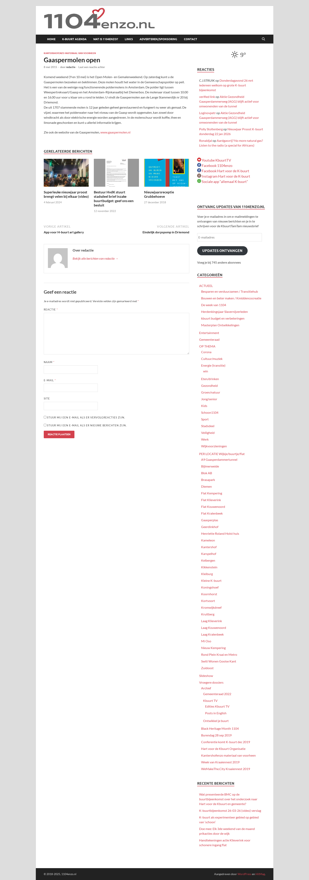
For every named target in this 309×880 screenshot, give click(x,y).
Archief (206, 688)
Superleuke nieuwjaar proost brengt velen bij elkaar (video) (66, 194)
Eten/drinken (210, 379)
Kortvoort (208, 601)
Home (51, 39)
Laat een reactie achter (91, 67)
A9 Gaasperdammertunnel (219, 459)
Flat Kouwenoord (213, 506)
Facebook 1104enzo (214, 165)
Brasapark (208, 480)
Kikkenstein (209, 567)
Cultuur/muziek (211, 359)
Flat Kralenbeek (212, 513)
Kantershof (209, 547)
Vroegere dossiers (211, 682)
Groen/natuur (210, 392)
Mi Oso (206, 641)
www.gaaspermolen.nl (115, 132)
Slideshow (206, 676)
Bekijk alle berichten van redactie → (95, 258)
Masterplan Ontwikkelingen (220, 325)
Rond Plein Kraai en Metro (219, 654)
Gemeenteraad (209, 339)
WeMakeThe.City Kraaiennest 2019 (225, 769)
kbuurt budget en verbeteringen (222, 318)
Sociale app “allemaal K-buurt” (222, 181)
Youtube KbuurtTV (214, 160)
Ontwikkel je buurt (216, 721)
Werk (205, 439)
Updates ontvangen (222, 251)
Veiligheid (208, 432)
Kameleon (208, 540)
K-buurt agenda (74, 39)
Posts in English (215, 713)
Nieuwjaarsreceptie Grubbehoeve (159, 194)
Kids (204, 406)
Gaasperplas (209, 520)
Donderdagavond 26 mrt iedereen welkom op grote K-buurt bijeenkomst (226, 85)
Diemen (206, 486)
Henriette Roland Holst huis (220, 533)
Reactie (51, 309)
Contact (190, 39)
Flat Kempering (211, 493)
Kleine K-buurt (211, 580)
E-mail (50, 380)
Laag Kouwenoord (213, 627)
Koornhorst (209, 594)
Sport (205, 419)
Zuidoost (207, 668)
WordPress (244, 874)
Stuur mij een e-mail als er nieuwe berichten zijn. (87, 425)
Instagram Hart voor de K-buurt (223, 176)
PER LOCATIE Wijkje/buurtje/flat (222, 454)
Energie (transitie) (213, 365)
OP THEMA (207, 346)
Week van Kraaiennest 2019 (220, 762)
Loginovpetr (207, 113)
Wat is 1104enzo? (105, 39)
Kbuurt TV (210, 700)
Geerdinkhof (209, 527)
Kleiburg (207, 574)
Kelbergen (208, 560)
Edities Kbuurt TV (217, 706)
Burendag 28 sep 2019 (216, 735)
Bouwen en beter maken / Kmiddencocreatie (231, 298)
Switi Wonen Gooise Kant (218, 661)
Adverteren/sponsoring (158, 39)
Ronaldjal (205, 140)
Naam (49, 362)
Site (47, 398)
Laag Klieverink (211, 621)
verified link (207, 96)
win (205, 371)
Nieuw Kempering (213, 648)
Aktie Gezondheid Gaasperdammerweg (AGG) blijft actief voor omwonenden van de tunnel (229, 101)
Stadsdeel (207, 426)
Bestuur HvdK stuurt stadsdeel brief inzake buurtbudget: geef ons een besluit (114, 198)
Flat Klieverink (211, 500)
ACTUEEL (206, 286)
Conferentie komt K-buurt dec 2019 (225, 742)
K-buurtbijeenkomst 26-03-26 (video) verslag (230, 810)
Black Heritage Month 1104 (220, 728)
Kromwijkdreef (211, 607)
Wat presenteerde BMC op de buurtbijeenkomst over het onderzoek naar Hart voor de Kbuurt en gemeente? (228, 799)
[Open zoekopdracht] (263, 39)
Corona (206, 352)
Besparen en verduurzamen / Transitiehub (229, 291)
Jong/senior (209, 399)
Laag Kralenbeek (212, 634)
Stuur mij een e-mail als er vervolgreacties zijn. (86, 417)
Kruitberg (207, 614)
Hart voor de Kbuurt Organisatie (223, 748)
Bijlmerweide (210, 466)
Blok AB (206, 473)
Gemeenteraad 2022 (217, 694)
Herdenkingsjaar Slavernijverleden (224, 311)
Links (129, 39)
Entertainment (209, 333)
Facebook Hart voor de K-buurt (223, 171)
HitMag (260, 874)
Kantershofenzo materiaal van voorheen (70, 53)
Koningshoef (210, 587)
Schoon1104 (209, 412)
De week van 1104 (213, 305)
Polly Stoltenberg (211, 129)
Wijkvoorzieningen (214, 446)
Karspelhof (208, 553)
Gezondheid (209, 385)
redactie (70, 67)
